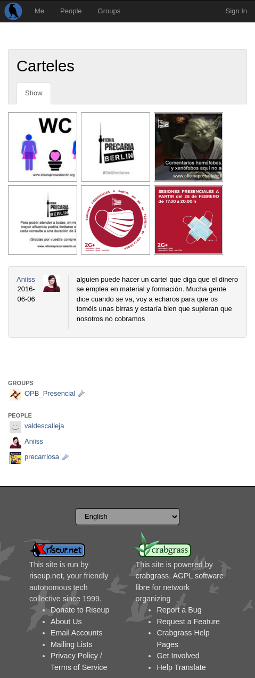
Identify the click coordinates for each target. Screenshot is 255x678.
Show (34, 93)
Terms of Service (79, 667)
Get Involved (178, 655)
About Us (66, 621)
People (70, 11)
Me (39, 11)
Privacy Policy (74, 655)
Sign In (236, 11)
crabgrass (152, 575)
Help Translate (181, 667)
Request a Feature (188, 621)
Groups (109, 11)
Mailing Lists (72, 644)
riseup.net (46, 575)
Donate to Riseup (80, 610)
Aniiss (26, 279)
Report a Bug (179, 610)
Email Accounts (77, 632)
